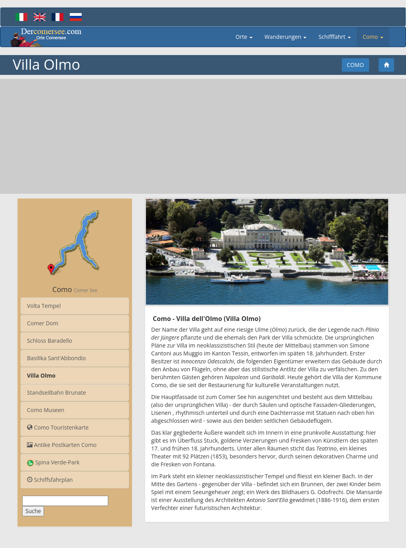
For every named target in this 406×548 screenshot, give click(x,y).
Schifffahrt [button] (334, 36)
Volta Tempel (44, 305)
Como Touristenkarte (58, 427)
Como (355, 65)
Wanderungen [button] (285, 36)
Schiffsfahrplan (50, 479)
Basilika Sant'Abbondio (56, 358)
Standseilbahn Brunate (56, 392)
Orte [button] (244, 36)
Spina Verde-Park (53, 462)
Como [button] (373, 36)
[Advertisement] (203, 136)
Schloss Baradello (49, 340)
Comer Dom (42, 323)
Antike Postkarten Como (62, 445)
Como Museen (45, 410)
